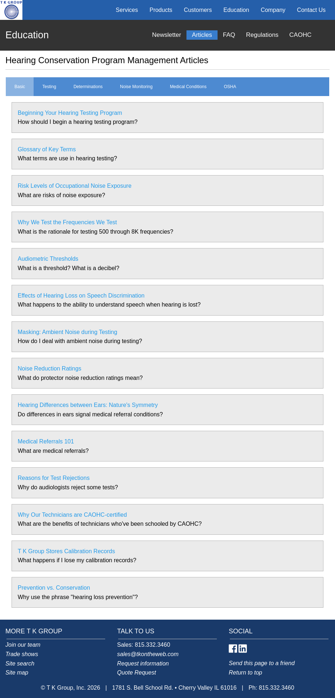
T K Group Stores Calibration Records (66, 551)
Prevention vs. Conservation (54, 588)
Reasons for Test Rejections (54, 478)
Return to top (245, 672)
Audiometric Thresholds (48, 259)
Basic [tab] (19, 86)
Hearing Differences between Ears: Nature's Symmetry (88, 405)
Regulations (262, 34)
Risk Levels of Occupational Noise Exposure (75, 186)
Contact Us (311, 10)
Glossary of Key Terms (47, 149)
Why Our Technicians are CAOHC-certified (72, 515)
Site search (19, 663)
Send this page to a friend (262, 663)
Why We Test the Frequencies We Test (67, 222)
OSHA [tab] (230, 86)
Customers (198, 10)
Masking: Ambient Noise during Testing (67, 332)
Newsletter (166, 34)
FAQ (229, 34)
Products (161, 10)
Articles (202, 34)
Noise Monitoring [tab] (136, 86)
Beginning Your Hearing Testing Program (70, 113)
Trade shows (21, 654)
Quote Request (136, 672)
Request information (143, 663)
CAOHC (300, 34)
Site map (16, 672)
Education (236, 10)
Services (127, 10)
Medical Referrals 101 (46, 441)
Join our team (22, 645)
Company (273, 10)
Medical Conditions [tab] (188, 86)
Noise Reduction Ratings (49, 368)
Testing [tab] (49, 86)
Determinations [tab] (88, 86)
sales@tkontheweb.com (148, 654)
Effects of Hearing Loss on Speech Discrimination (81, 295)
